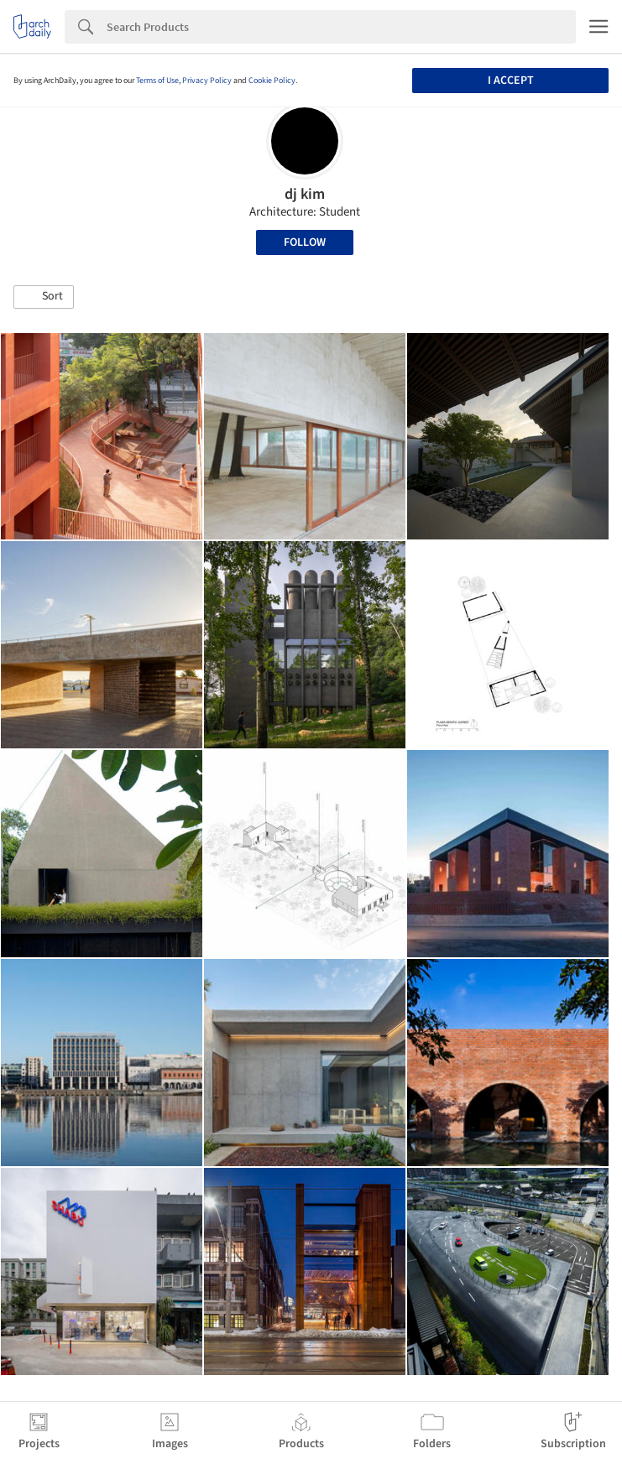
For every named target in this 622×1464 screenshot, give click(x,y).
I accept (511, 80)
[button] (43, 297)
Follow (305, 242)
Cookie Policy (271, 80)
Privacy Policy (207, 80)
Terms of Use (157, 80)
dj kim (305, 194)
